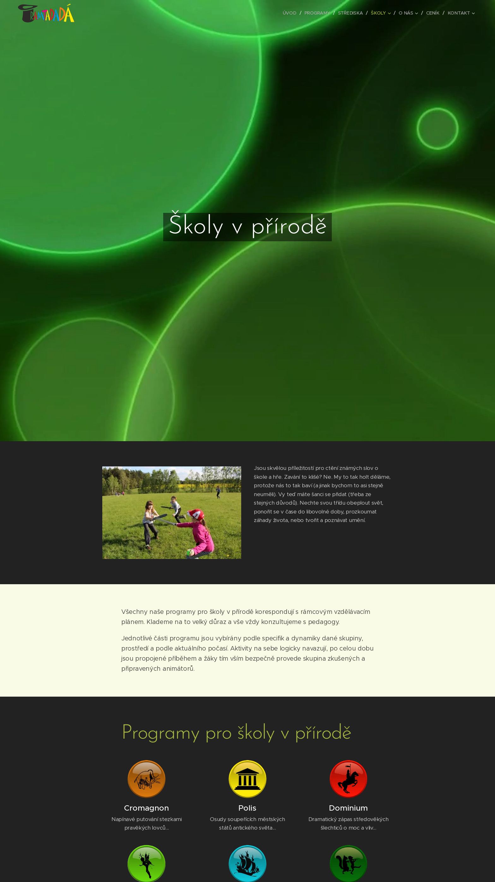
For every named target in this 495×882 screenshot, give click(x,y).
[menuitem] (292, 13)
